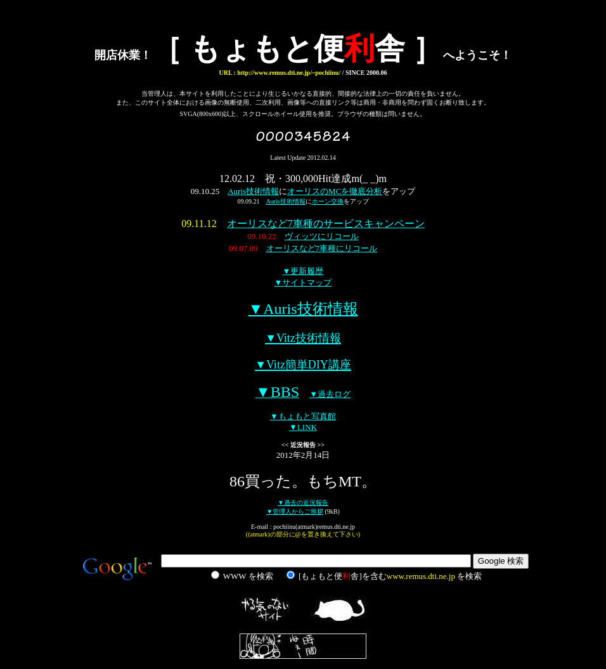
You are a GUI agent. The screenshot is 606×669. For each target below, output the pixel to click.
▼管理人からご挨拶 (294, 511)
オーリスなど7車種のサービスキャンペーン (326, 223)
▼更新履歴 (303, 271)
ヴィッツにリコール (322, 236)
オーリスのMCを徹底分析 (334, 191)
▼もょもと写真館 (303, 416)
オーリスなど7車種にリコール (322, 248)
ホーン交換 (328, 201)
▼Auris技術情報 (303, 309)
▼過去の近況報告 (303, 502)
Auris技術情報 (253, 191)
